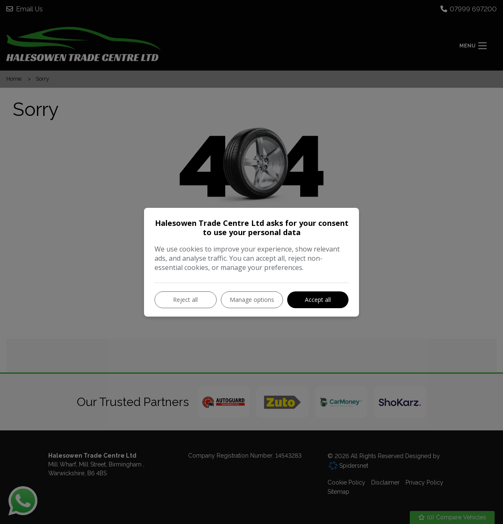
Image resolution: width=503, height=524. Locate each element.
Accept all (318, 300)
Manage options (252, 300)
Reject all (185, 300)
